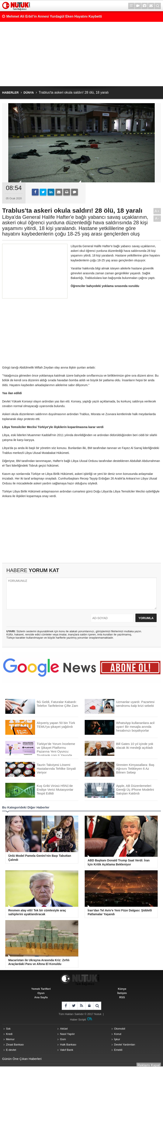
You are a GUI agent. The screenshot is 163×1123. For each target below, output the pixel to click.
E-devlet (11, 1049)
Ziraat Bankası (15, 1044)
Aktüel (64, 1028)
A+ (157, 211)
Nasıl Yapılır (67, 1034)
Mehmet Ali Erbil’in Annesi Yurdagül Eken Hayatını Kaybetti (54, 16)
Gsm (63, 1039)
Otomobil (119, 1028)
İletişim (122, 993)
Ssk (8, 1028)
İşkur (117, 1039)
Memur (10, 1039)
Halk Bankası (68, 1044)
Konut (117, 1034)
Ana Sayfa (41, 997)
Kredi (9, 1034)
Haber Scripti (78, 1019)
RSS (122, 997)
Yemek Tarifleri (41, 988)
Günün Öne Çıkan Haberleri (22, 1059)
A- (157, 218)
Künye (122, 988)
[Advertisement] (81, 54)
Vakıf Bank (66, 1049)
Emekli (118, 1049)
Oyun (40, 993)
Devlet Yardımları (124, 1044)
